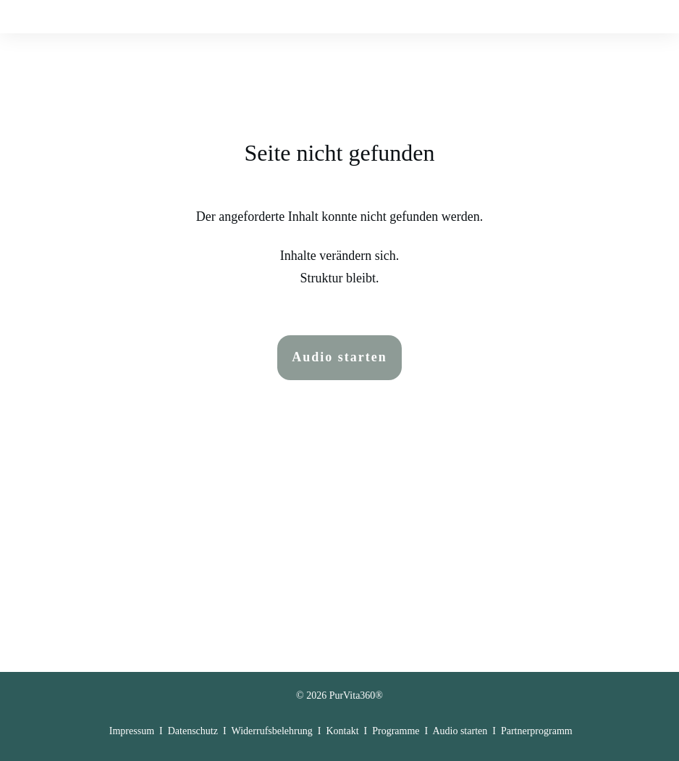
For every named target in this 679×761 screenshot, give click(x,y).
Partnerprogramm (537, 720)
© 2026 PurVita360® (339, 685)
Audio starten (459, 720)
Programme (395, 720)
